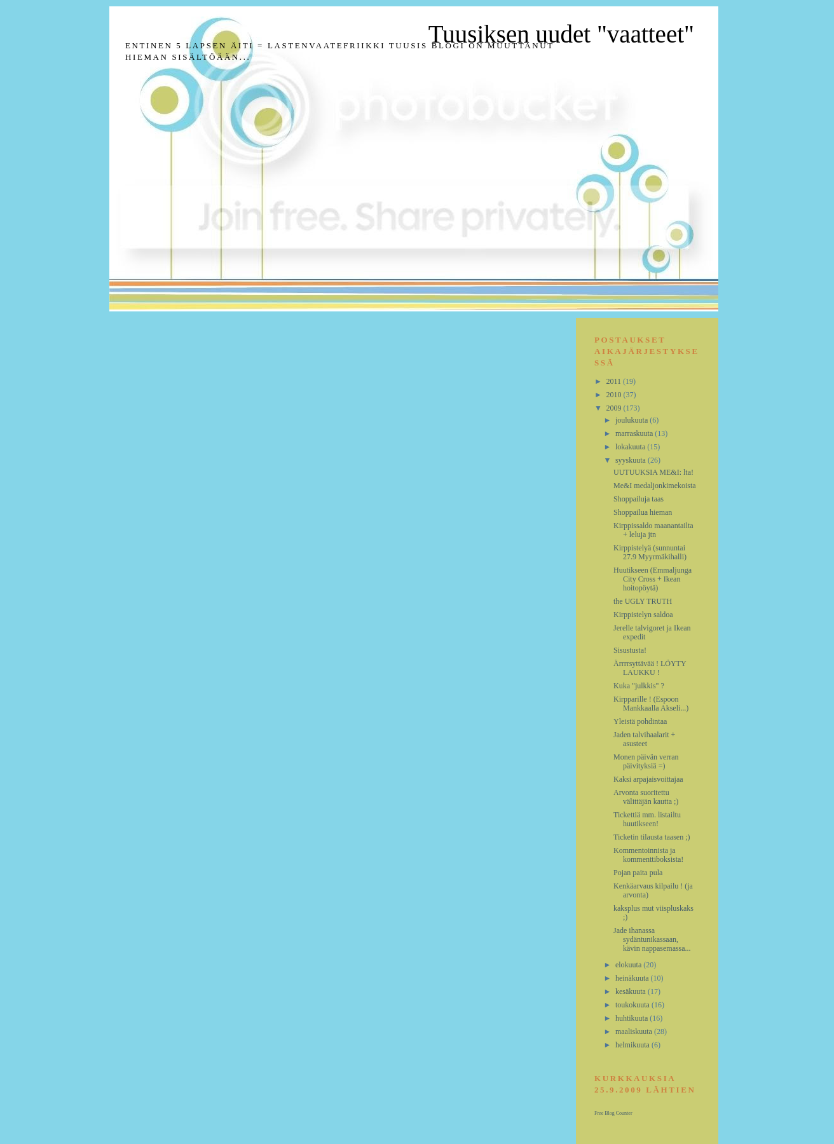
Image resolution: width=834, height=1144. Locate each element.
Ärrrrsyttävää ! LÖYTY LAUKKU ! (649, 668)
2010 (615, 394)
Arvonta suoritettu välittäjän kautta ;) (645, 797)
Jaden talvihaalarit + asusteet (644, 739)
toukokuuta (633, 1004)
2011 (615, 381)
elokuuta (629, 964)
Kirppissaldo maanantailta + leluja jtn (653, 530)
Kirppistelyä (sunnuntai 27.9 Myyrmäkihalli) (650, 552)
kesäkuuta (631, 991)
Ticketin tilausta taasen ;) (651, 837)
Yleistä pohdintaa (640, 721)
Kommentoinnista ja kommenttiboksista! (648, 855)
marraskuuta (635, 433)
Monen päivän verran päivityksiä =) (646, 761)
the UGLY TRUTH (642, 601)
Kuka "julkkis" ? (638, 685)
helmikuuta (633, 1044)
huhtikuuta (632, 1018)
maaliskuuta (634, 1031)
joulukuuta (632, 420)
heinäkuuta (633, 978)
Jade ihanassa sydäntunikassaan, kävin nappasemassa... (652, 939)
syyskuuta (631, 460)
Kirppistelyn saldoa (643, 614)
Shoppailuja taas (638, 498)
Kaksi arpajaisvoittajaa (648, 779)
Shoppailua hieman (642, 512)
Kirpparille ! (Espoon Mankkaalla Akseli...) (650, 703)
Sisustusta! (629, 650)
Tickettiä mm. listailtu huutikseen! (647, 819)
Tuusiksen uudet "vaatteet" (561, 34)
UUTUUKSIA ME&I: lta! (653, 472)
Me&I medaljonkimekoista (654, 485)
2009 (615, 408)
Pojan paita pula (637, 872)
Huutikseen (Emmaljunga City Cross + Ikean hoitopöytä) (652, 579)
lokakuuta (631, 446)
